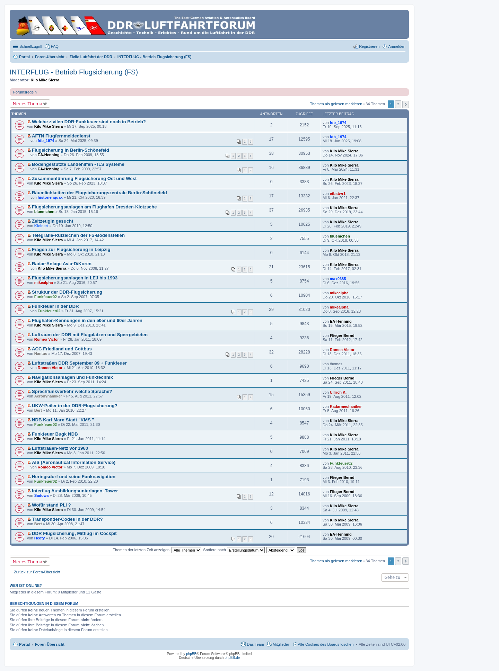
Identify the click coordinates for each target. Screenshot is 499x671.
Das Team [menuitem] (255, 644)
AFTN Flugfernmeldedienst (61, 135)
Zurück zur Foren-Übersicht (37, 572)
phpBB (191, 654)
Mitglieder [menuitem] (281, 644)
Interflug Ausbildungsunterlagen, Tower (75, 490)
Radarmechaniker (346, 406)
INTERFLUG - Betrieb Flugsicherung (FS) (74, 72)
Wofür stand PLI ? (51, 505)
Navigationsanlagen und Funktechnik (72, 377)
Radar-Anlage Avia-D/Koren (61, 263)
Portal (24, 57)
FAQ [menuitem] (55, 46)
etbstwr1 (337, 193)
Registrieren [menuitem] (369, 46)
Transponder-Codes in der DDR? (67, 519)
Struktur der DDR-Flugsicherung (67, 292)
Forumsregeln (25, 92)
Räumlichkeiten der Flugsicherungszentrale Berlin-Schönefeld (99, 192)
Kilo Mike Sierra (45, 80)
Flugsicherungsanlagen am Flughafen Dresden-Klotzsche (94, 206)
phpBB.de (232, 658)
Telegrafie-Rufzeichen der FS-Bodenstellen (78, 235)
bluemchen (44, 211)
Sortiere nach (233, 550)
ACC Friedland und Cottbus (62, 348)
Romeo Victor (46, 339)
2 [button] (398, 104)
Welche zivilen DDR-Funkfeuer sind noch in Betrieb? (89, 121)
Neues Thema (27, 103)
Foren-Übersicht (49, 644)
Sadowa (41, 495)
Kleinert (41, 226)
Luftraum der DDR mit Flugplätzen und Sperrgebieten (90, 334)
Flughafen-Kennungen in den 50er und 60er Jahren (87, 320)
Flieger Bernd (342, 335)
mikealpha (43, 282)
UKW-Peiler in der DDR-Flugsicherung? (74, 405)
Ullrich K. (338, 392)
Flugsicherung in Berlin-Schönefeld (70, 150)
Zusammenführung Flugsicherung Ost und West (84, 178)
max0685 (338, 279)
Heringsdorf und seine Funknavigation (73, 476)
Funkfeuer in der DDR (55, 306)
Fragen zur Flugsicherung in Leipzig (71, 249)
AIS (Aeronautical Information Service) (73, 462)
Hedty (39, 538)
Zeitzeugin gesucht (52, 221)
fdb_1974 (338, 122)
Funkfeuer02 (45, 297)
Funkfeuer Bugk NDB (55, 434)
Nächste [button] (405, 104)
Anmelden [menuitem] (396, 46)
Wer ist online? (26, 585)
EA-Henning (49, 155)
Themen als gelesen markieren (336, 104)
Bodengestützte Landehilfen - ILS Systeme (78, 164)
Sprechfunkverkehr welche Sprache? (72, 391)
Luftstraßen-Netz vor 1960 (60, 448)
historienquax (50, 197)
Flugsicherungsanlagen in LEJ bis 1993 (74, 277)
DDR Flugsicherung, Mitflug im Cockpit (74, 533)
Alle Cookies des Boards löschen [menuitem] (326, 644)
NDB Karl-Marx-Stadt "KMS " (63, 419)
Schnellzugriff (30, 46)
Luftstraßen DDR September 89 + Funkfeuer (79, 363)
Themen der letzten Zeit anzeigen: (157, 550)
